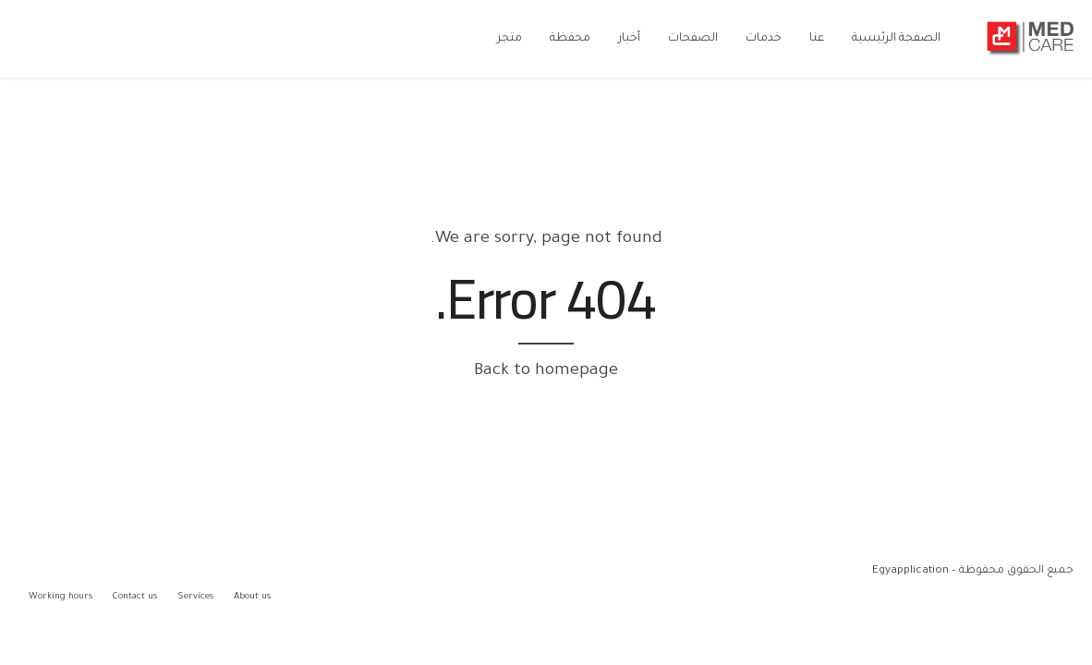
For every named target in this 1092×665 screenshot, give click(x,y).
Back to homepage (546, 371)
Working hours (60, 597)
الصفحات (693, 38)
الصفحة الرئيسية (896, 38)
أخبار (629, 38)
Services (195, 597)
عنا (816, 38)
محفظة (570, 38)
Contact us (135, 597)
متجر (509, 38)
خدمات (764, 38)
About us (252, 597)
